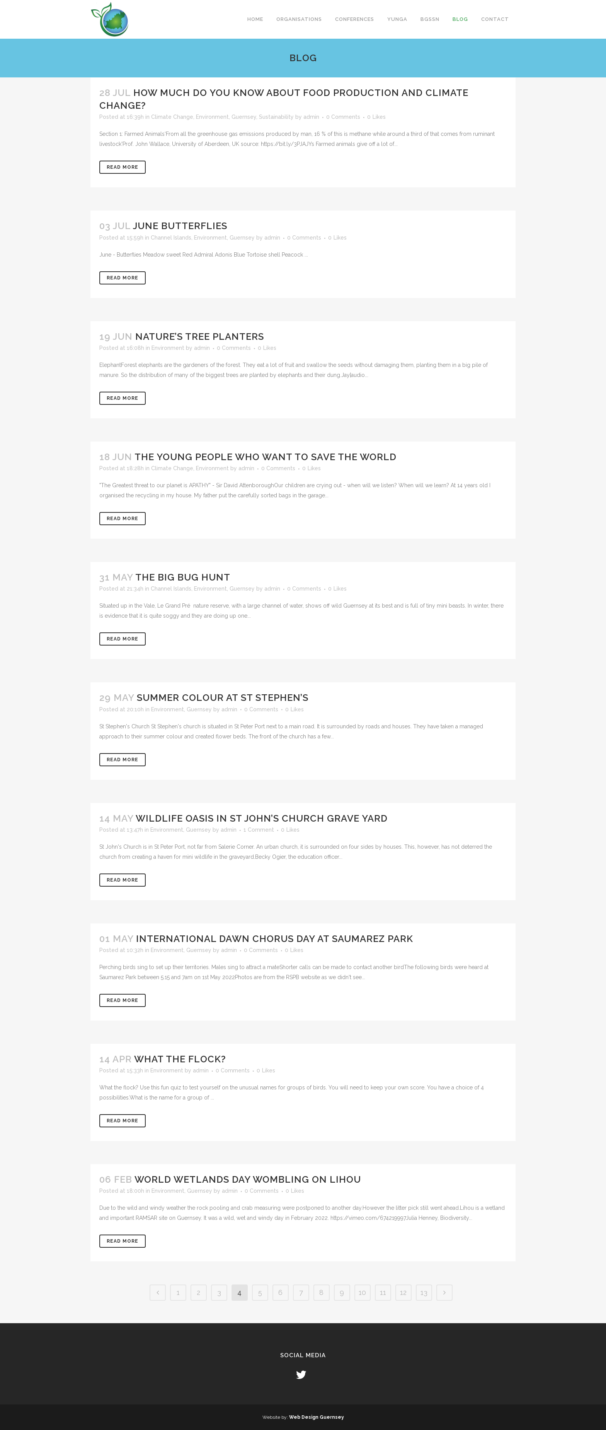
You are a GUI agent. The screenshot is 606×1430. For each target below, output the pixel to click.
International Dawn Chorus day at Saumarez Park (274, 938)
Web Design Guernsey (316, 1417)
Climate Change (172, 117)
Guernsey (244, 117)
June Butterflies (180, 225)
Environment (212, 117)
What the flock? (180, 1059)
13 (423, 1292)
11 (383, 1292)
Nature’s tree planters (199, 336)
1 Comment (258, 830)
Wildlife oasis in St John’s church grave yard (262, 818)
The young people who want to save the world (265, 456)
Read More (122, 167)
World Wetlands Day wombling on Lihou (247, 1179)
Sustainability (276, 117)
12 (403, 1292)
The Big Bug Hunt (182, 577)
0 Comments (343, 117)
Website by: (275, 1417)
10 (362, 1292)
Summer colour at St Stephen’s (222, 697)
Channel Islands (171, 238)
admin (311, 117)
